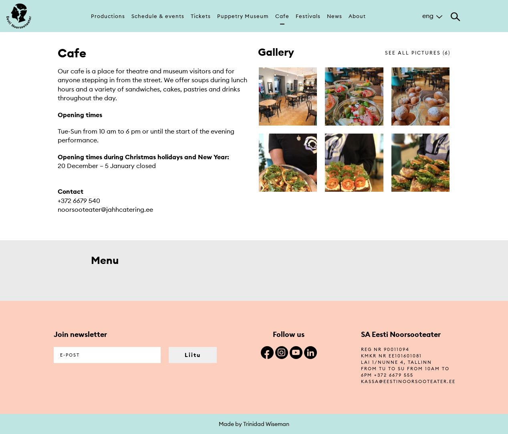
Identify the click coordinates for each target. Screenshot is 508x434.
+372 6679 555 (393, 375)
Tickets (201, 16)
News (334, 16)
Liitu (193, 355)
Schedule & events (157, 16)
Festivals (308, 16)
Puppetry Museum (243, 16)
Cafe (282, 16)
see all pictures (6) (417, 53)
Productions (108, 16)
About (357, 16)
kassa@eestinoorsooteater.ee (408, 381)
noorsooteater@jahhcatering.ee (105, 209)
